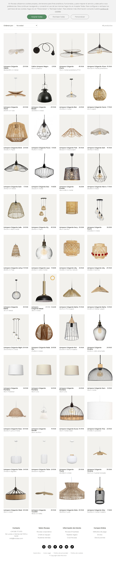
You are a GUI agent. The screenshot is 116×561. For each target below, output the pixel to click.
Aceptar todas (36, 17)
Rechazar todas (59, 17)
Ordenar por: (8, 25)
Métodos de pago (100, 532)
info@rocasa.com (16, 538)
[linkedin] (66, 547)
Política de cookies (77, 553)
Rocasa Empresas (72, 532)
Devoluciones (100, 537)
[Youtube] (61, 547)
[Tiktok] (72, 547)
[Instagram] (44, 547)
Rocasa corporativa (44, 532)
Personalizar (80, 17)
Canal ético (37, 553)
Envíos (99, 535)
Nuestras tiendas (44, 537)
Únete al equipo (44, 535)
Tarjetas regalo (72, 535)
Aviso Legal (47, 553)
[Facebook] (55, 547)
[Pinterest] (49, 547)
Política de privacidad (61, 553)
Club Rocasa (72, 537)
